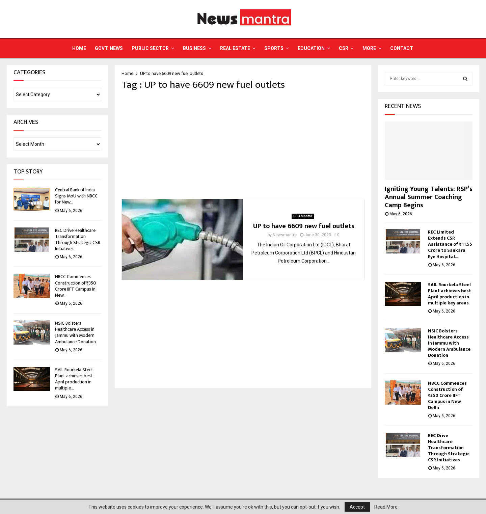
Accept (357, 507)
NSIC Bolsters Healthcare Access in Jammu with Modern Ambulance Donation (75, 332)
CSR (343, 48)
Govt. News (109, 48)
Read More (386, 507)
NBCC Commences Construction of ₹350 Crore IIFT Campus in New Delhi (447, 395)
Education (311, 48)
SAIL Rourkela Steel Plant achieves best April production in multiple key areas (449, 294)
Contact (401, 48)
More (369, 48)
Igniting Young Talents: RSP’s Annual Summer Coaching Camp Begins (429, 197)
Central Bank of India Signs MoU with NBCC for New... (76, 196)
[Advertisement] (243, 145)
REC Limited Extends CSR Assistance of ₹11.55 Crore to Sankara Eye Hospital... (450, 244)
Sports (274, 48)
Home (79, 48)
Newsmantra (285, 235)
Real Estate (235, 48)
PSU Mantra (302, 216)
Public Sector (150, 48)
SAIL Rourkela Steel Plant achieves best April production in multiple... (73, 379)
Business (194, 48)
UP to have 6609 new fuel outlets (303, 226)
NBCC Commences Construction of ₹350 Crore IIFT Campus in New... (75, 286)
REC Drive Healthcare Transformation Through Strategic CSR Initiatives (77, 239)
